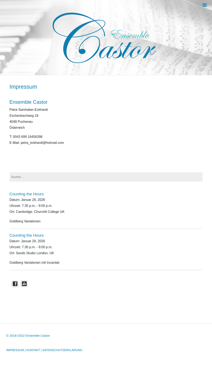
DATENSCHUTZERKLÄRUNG (62, 350)
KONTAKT (33, 350)
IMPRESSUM (15, 350)
